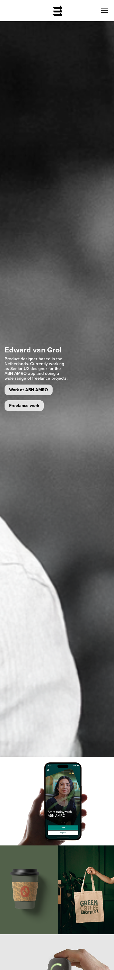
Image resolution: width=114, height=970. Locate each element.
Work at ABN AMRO (28, 390)
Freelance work (24, 405)
